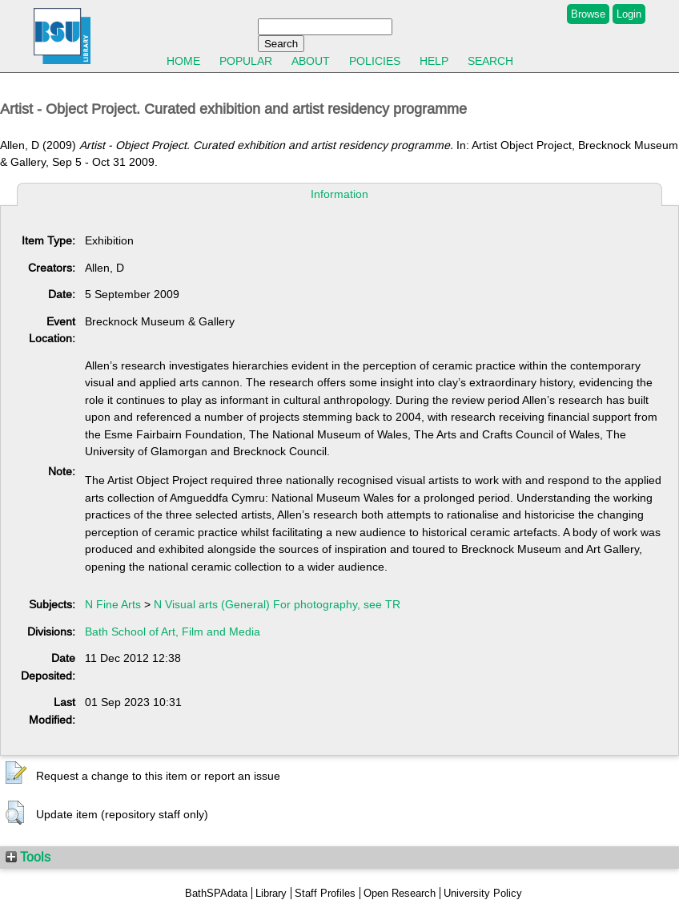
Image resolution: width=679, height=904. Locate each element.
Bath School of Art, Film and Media (172, 631)
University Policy (483, 893)
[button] (16, 773)
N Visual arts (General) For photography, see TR (277, 604)
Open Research (400, 893)
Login (629, 14)
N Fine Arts (113, 604)
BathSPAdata (216, 893)
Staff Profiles (325, 893)
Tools (28, 857)
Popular (245, 60)
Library (271, 893)
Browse (588, 14)
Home (183, 60)
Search (490, 60)
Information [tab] (339, 194)
